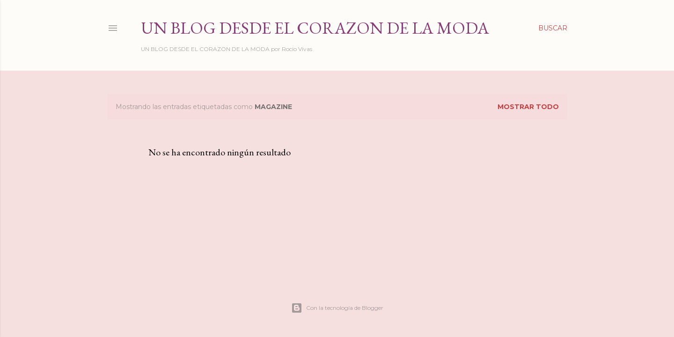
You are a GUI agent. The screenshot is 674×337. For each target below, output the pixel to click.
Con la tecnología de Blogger (337, 308)
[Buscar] (552, 28)
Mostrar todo (528, 107)
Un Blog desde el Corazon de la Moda (315, 28)
